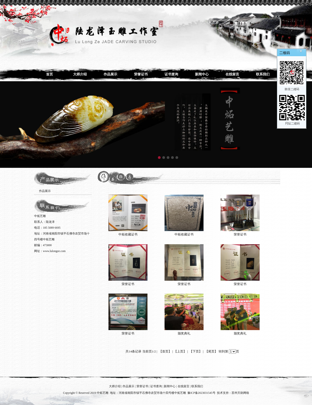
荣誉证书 (141, 74)
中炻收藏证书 (127, 234)
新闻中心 (202, 74)
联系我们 (263, 74)
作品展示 (110, 74)
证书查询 (171, 74)
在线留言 (232, 74)
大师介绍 (80, 74)
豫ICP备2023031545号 (201, 393)
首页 (49, 74)
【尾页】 (211, 351)
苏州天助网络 (240, 393)
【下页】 (195, 351)
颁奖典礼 (184, 333)
